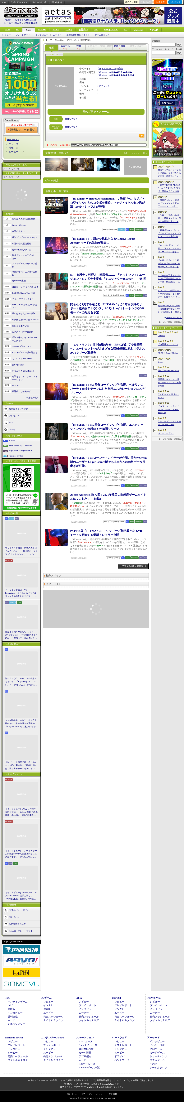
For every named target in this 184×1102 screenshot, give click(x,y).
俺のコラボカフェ (20, 326)
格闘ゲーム (156, 1048)
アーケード (153, 1037)
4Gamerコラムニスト (21, 346)
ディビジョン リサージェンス (168, 396)
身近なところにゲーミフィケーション (24, 378)
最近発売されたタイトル (78, 35)
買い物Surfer (18, 365)
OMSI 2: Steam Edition (168, 353)
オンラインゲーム (18, 1001)
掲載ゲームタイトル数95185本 (20, 20)
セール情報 (85, 1052)
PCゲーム (13, 440)
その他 (153, 1063)
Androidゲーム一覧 (89, 1067)
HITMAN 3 (71, 119)
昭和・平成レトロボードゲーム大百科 (24, 339)
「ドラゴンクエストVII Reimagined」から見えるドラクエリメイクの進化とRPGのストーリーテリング (21, 593)
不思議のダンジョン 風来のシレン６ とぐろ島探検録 (169, 382)
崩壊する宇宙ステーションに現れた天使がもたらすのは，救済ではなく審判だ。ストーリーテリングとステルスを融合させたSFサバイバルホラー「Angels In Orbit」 (169, 173)
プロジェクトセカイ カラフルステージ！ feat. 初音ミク (168, 409)
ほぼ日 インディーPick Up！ (25, 287)
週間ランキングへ (174, 318)
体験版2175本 (31, 23)
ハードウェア (111, 29)
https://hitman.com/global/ (111, 68)
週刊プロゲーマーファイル (24, 237)
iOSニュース (86, 1041)
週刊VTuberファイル (21, 250)
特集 (11, 147)
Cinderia (161, 335)
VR (96, 29)
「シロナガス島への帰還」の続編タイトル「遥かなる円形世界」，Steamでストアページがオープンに (169, 218)
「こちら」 (109, 1083)
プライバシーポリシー (19, 910)
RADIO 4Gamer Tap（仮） (24, 293)
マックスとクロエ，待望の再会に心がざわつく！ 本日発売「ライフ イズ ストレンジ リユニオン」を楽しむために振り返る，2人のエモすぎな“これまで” (21, 551)
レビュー (6, 35)
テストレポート (123, 1045)
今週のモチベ (18, 231)
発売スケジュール (53, 1016)
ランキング (175, 2)
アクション (104, 86)
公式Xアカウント (19, 2)
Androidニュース (88, 1045)
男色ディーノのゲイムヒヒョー (24, 257)
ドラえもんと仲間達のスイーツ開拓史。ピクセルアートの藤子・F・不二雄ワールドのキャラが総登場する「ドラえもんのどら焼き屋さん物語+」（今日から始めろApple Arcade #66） (169, 293)
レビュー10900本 (12, 23)
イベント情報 (157, 1045)
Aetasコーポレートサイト (21, 931)
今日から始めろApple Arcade (25, 319)
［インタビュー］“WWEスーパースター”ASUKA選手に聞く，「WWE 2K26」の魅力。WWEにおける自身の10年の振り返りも (21, 896)
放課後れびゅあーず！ (22, 391)
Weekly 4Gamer (19, 225)
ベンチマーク (121, 1060)
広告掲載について (17, 924)
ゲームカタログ (102, 35)
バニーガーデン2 (166, 433)
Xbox (28, 30)
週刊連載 (13, 1016)
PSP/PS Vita (153, 997)
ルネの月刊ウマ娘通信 (22, 332)
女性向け (83, 29)
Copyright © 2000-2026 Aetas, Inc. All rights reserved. (92, 1098)
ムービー (57, 35)
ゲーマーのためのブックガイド (24, 306)
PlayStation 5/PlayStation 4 (20, 450)
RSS (4, 2)
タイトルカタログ (53, 1020)
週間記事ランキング (18, 409)
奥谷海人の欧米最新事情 (23, 219)
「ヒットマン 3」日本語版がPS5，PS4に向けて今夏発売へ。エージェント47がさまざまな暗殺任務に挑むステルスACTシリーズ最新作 (107, 348)
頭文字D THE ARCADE (168, 370)
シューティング (158, 1056)
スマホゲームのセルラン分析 (24, 265)
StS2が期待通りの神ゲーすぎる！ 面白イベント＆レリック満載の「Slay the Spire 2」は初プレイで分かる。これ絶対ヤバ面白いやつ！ (21, 723)
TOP (7, 29)
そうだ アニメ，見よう (23, 299)
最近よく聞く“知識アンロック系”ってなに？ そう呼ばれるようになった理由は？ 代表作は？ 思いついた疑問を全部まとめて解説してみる (21, 635)
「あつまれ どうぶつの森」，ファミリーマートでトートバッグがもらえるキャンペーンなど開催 (169, 248)
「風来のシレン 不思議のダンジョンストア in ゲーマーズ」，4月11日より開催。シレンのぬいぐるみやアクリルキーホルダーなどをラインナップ (169, 203)
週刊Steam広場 (19, 280)
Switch (56, 29)
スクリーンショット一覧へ (135, 153)
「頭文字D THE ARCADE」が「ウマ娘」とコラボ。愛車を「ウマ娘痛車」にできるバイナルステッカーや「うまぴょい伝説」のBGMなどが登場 (169, 188)
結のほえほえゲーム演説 (23, 313)
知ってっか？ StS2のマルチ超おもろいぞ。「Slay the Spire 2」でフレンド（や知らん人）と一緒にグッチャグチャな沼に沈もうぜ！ (21, 681)
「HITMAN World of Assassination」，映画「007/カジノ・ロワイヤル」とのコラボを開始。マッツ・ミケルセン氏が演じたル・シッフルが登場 (107, 202)
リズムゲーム (157, 1060)
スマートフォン (85, 1037)
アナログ (138, 29)
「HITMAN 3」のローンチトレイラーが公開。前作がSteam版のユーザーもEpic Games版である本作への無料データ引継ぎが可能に (108, 461)
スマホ (69, 29)
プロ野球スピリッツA (168, 344)
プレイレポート (23, 35)
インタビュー (41, 35)
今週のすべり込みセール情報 (24, 273)
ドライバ (13, 429)
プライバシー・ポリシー (93, 1094)
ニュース (14, 144)
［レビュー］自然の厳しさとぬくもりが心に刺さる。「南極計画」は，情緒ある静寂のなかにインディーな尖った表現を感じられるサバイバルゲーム (21, 765)
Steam (160, 362)
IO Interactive (105, 72)
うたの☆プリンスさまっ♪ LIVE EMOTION (169, 423)
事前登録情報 (86, 1048)
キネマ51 (16, 385)
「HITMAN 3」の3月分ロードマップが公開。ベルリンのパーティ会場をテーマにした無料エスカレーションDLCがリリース (107, 388)
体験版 (11, 1009)
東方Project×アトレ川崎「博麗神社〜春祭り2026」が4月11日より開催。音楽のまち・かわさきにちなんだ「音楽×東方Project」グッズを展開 (169, 309)
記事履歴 (160, 2)
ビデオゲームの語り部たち (24, 352)
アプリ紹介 (85, 1056)
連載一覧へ (33, 397)
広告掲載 (112, 1094)
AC (125, 29)
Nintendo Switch (16, 456)
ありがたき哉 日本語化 (23, 371)
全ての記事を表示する (134, 565)
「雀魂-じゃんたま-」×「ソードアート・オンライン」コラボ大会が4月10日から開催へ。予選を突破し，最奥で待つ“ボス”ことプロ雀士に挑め (169, 233)
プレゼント (14, 415)
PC (17, 29)
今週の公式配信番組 (21, 243)
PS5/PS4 (42, 29)
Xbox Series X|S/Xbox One (20, 445)
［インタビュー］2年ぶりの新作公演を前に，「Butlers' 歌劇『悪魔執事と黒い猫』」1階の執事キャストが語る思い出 (21, 812)
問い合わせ (57, 2)
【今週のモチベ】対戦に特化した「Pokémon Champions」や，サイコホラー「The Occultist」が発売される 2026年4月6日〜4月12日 (169, 263)
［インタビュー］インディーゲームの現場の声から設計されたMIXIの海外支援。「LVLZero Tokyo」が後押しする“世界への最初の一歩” (21, 854)
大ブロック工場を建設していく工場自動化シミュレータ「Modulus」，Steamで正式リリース (169, 278)
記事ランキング (16, 1024)
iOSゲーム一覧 (87, 1063)
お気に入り (145, 2)
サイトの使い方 (39, 2)
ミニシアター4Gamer (21, 358)
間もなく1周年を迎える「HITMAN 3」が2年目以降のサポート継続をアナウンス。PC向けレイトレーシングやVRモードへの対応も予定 (107, 308)
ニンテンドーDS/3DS (52, 1037)
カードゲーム (157, 1052)
